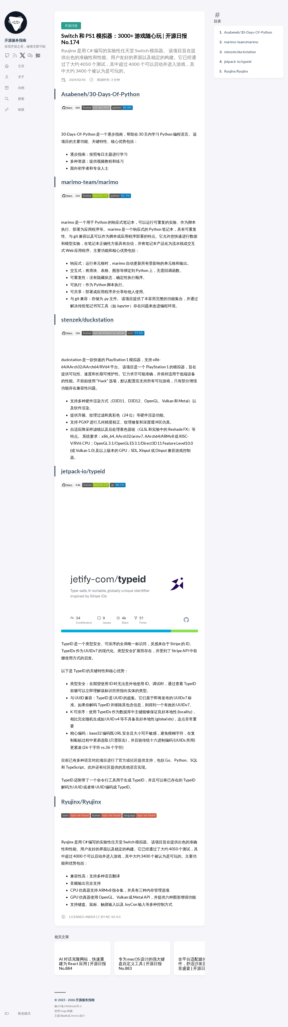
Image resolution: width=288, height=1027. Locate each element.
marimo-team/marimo (241, 42)
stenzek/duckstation (240, 52)
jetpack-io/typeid (237, 61)
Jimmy (75, 1015)
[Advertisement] (129, 526)
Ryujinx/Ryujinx (236, 71)
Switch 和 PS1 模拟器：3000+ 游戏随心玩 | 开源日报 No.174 (124, 38)
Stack (63, 1015)
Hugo (63, 1011)
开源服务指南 (15, 40)
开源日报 (71, 25)
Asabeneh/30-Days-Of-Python (248, 32)
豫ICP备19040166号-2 (68, 1006)
